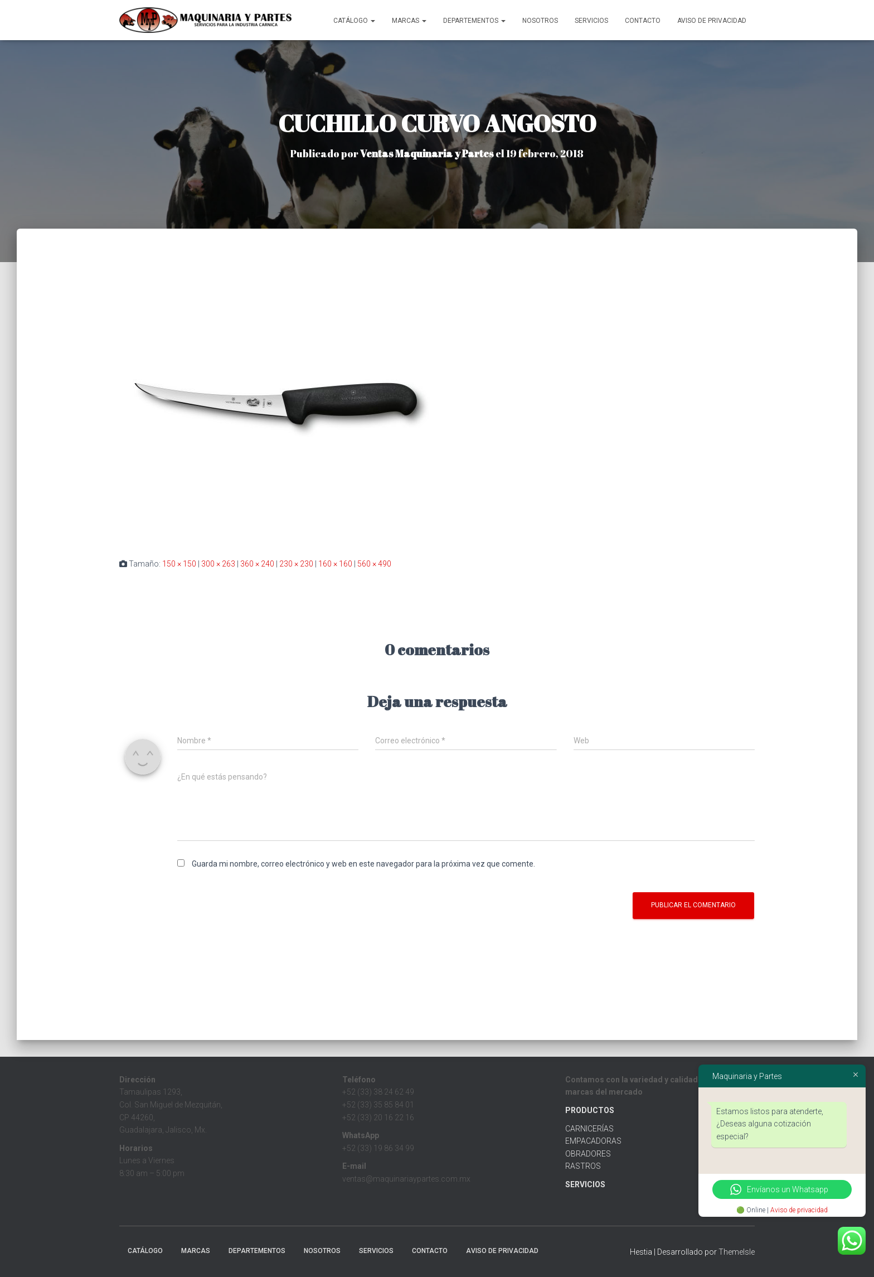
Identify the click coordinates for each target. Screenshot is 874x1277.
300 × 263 (218, 563)
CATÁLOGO (354, 21)
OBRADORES (588, 1153)
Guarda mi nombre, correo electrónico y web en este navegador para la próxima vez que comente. (363, 863)
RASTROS (583, 1166)
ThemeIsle (736, 1251)
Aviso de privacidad (799, 1210)
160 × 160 (335, 563)
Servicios (591, 21)
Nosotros (540, 21)
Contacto (643, 21)
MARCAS (409, 21)
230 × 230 (296, 563)
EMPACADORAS (593, 1140)
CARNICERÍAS (589, 1128)
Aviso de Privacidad (711, 21)
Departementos (474, 21)
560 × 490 (374, 563)
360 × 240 (257, 563)
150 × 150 (179, 563)
